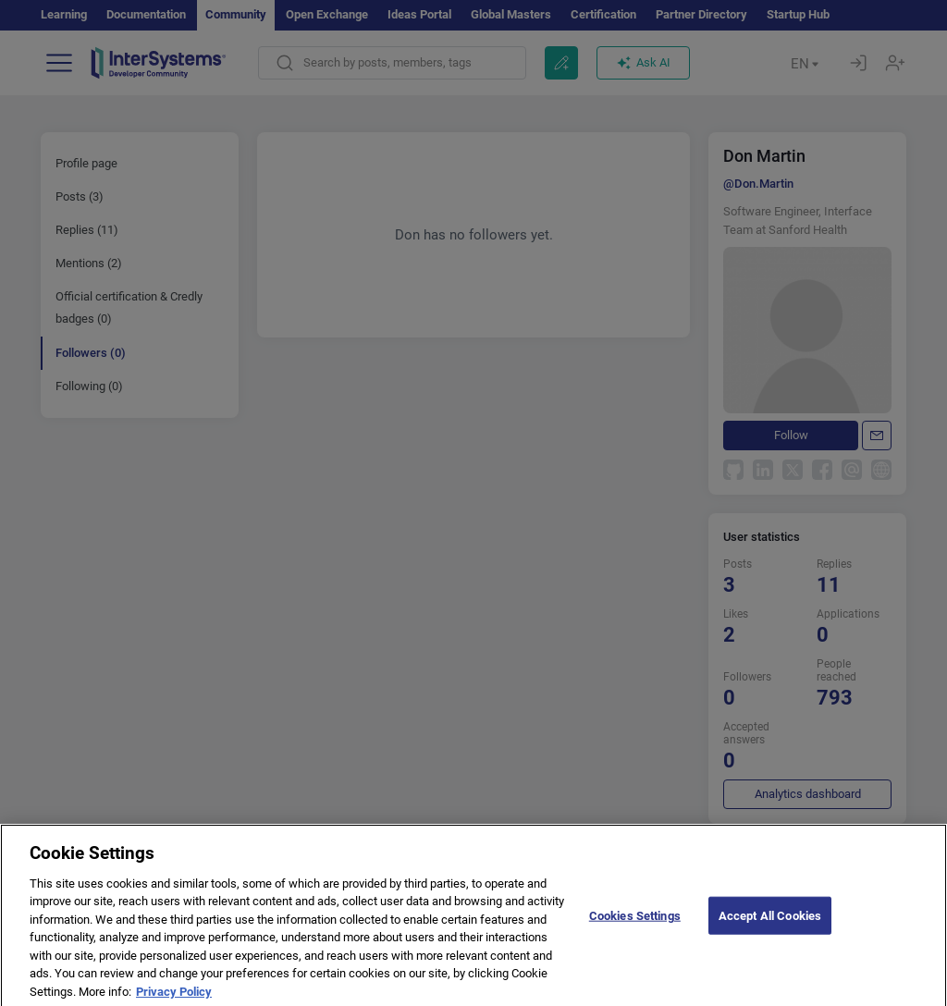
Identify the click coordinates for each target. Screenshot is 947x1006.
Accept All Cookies (770, 924)
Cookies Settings (635, 924)
